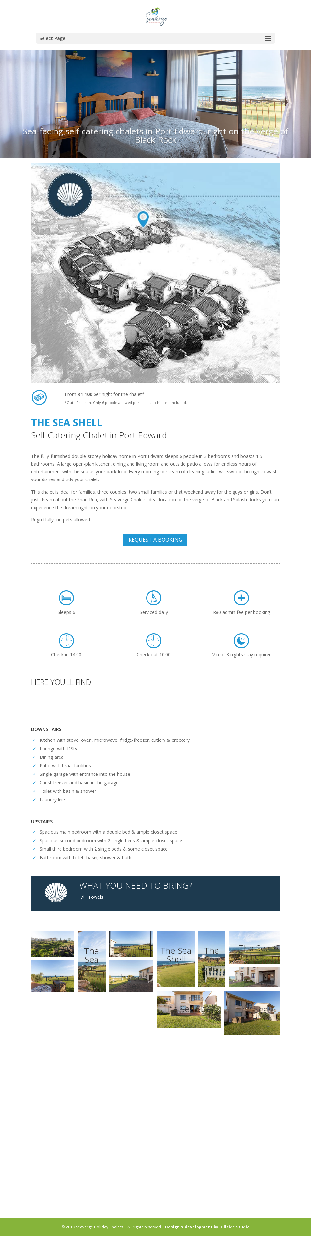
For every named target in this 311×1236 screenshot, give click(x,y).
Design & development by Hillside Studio (207, 1227)
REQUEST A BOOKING (155, 539)
